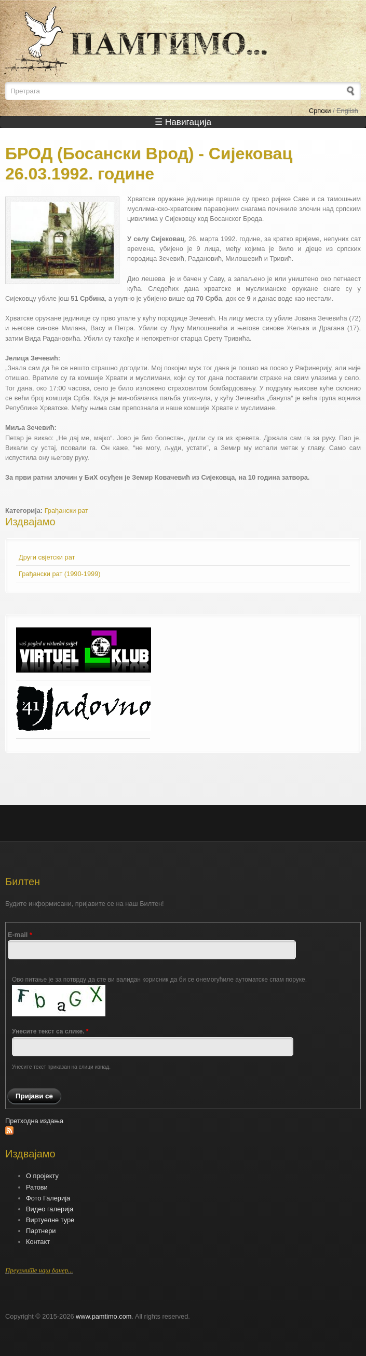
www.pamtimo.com (103, 1316)
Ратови (37, 1187)
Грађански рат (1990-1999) (60, 574)
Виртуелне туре (50, 1220)
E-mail (20, 935)
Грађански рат (66, 510)
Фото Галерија (48, 1198)
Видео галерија (49, 1209)
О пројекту (42, 1176)
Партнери (41, 1231)
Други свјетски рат (47, 557)
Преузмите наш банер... (39, 1270)
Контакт (38, 1242)
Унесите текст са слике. (50, 1031)
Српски (320, 111)
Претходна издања (34, 1121)
